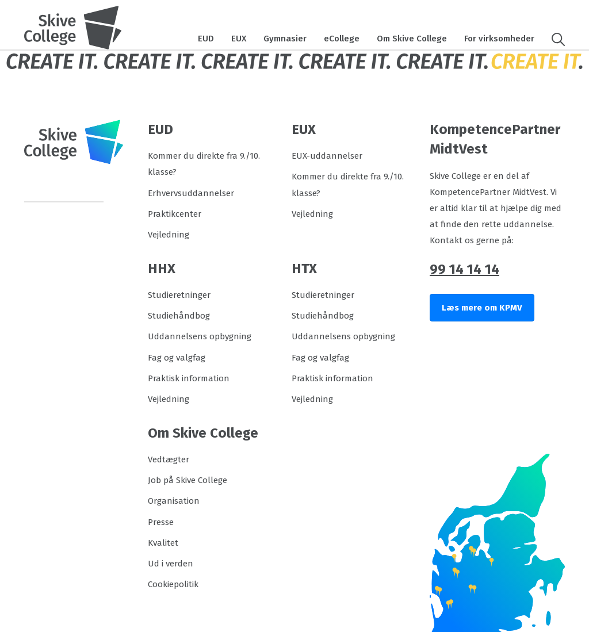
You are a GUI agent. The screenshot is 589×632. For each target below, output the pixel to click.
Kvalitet (163, 543)
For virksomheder (499, 38)
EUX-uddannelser (327, 156)
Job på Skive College (187, 480)
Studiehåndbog (179, 316)
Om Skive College (412, 38)
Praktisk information (189, 378)
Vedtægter (168, 459)
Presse (161, 522)
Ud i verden (170, 563)
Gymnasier (285, 38)
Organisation (174, 501)
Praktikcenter (174, 214)
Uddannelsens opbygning (199, 336)
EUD (206, 38)
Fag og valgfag (176, 358)
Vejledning (168, 234)
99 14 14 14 (464, 269)
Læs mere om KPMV (482, 307)
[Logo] (73, 27)
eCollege (341, 38)
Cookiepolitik (173, 584)
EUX (238, 38)
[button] (554, 38)
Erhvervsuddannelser (191, 193)
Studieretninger (179, 295)
